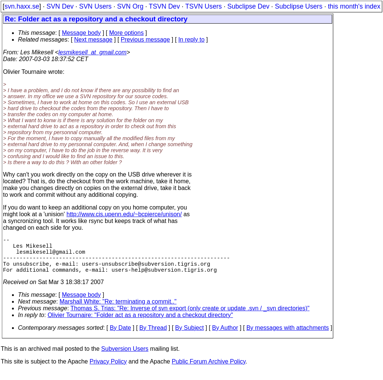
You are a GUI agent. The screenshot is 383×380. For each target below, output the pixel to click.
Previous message (145, 39)
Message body (81, 33)
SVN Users (95, 6)
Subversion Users (124, 358)
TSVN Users (203, 6)
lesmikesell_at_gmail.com (92, 52)
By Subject (189, 337)
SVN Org (130, 6)
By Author (225, 337)
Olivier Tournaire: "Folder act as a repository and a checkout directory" (140, 324)
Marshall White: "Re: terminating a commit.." (118, 310)
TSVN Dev (164, 6)
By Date (120, 337)
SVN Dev (59, 6)
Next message (93, 39)
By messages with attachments (287, 337)
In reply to (191, 39)
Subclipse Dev (248, 6)
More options (126, 33)
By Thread (153, 337)
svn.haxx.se (21, 6)
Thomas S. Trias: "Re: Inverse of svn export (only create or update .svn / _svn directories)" (189, 317)
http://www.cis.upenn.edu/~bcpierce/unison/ (124, 214)
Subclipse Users (298, 6)
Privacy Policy (108, 370)
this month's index (354, 6)
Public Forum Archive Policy (208, 370)
